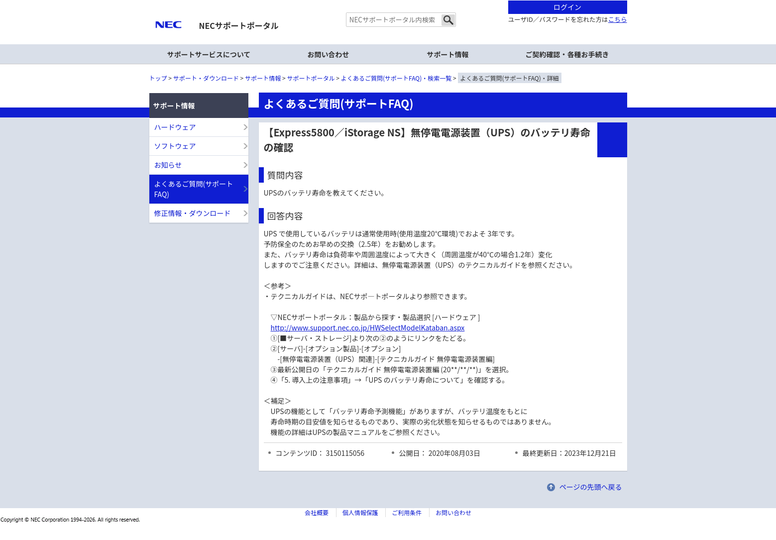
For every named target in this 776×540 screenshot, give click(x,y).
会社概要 (317, 512)
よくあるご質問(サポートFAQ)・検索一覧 (396, 78)
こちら (617, 19)
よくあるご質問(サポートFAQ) (193, 189)
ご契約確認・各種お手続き (567, 54)
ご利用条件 (407, 512)
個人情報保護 (360, 512)
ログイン (567, 7)
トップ (158, 78)
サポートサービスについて (209, 54)
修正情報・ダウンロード (192, 213)
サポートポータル (311, 78)
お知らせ (168, 165)
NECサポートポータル (239, 25)
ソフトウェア (175, 146)
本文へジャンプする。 (388, 0)
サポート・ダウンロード (206, 78)
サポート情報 (263, 78)
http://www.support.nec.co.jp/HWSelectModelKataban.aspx (368, 327)
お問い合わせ (328, 54)
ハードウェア (175, 127)
